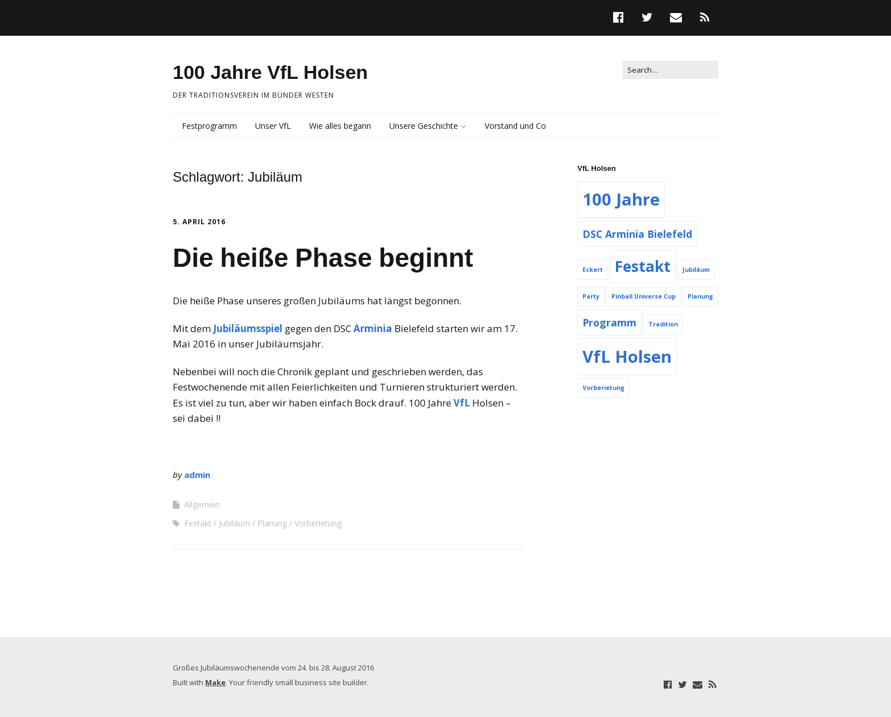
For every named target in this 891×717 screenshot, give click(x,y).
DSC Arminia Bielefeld (637, 234)
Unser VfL (273, 125)
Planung (272, 523)
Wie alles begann (340, 125)
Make (215, 682)
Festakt (197, 523)
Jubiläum (234, 523)
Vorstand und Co (515, 125)
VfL (461, 402)
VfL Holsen (627, 356)
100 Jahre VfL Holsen (270, 72)
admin (197, 474)
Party (590, 296)
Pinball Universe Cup (643, 296)
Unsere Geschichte (423, 125)
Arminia (372, 328)
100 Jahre (621, 199)
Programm (609, 322)
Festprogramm (209, 125)
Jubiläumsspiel (247, 328)
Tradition (663, 324)
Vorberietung (318, 523)
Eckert (592, 270)
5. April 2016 (199, 222)
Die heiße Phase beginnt (323, 257)
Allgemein (202, 504)
